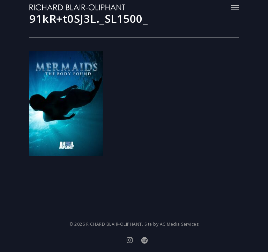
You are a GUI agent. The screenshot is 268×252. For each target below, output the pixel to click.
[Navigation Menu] (235, 7)
